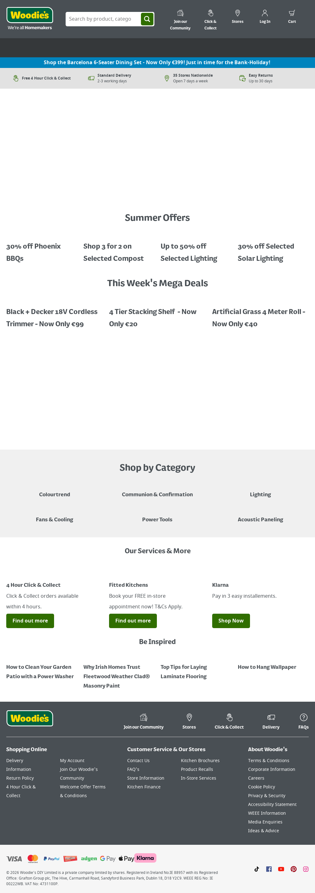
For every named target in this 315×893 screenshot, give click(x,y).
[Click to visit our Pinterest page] (294, 869)
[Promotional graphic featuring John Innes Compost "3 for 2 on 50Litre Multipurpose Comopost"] (118, 248)
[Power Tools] (157, 515)
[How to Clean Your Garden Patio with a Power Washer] (41, 667)
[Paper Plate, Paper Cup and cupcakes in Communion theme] (157, 490)
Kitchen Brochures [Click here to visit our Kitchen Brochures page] (200, 760)
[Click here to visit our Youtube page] (281, 869)
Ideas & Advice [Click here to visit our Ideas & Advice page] (263, 831)
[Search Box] (110, 19)
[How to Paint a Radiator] (118, 672)
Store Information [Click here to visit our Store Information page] (145, 778)
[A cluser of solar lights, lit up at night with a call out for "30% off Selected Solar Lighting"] (273, 248)
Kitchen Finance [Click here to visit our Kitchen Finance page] (144, 787)
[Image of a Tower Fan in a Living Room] (54, 515)
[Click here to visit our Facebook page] (269, 869)
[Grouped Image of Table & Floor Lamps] (260, 490)
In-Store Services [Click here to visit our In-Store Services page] (198, 778)
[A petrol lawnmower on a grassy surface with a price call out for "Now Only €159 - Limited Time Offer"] (157, 193)
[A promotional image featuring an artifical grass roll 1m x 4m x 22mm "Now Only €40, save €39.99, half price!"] (260, 314)
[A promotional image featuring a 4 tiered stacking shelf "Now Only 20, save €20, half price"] (157, 314)
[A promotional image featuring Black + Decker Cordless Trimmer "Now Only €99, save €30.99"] (54, 314)
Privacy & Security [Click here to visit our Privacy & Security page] (266, 795)
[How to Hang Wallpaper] (273, 662)
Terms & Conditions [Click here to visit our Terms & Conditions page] (268, 760)
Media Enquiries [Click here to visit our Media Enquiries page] (265, 822)
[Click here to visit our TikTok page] (257, 869)
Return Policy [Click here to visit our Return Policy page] (20, 778)
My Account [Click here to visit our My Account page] (72, 760)
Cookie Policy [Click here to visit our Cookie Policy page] (261, 787)
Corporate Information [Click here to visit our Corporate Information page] (271, 769)
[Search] (147, 19)
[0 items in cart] (292, 17)
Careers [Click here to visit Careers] (256, 778)
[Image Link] (54, 574)
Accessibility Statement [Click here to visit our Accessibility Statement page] (272, 804)
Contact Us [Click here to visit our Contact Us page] (138, 760)
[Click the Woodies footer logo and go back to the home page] (29, 722)
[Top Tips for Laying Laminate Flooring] (196, 667)
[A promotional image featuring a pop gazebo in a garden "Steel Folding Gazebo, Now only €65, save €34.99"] (41, 248)
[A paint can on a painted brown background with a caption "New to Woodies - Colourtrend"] (54, 490)
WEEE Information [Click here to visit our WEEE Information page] (267, 813)
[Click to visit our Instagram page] (306, 869)
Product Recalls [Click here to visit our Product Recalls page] (197, 769)
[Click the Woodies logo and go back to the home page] (29, 19)
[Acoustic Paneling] (260, 515)
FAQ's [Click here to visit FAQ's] (133, 769)
